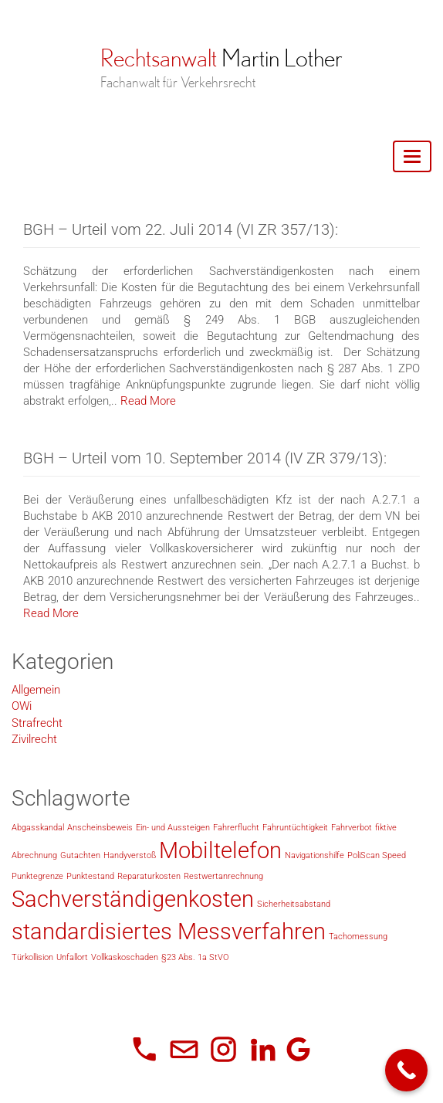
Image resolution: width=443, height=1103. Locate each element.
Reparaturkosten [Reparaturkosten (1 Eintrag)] (149, 876)
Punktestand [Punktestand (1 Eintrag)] (90, 876)
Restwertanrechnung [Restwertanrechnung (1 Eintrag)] (223, 876)
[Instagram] (223, 1049)
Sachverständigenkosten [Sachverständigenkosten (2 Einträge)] (133, 899)
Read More (148, 401)
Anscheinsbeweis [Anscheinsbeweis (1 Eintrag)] (100, 828)
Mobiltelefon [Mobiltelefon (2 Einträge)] (220, 850)
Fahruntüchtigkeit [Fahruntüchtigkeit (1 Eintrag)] (295, 828)
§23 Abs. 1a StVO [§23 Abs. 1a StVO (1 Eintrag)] (194, 957)
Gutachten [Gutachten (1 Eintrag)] (80, 855)
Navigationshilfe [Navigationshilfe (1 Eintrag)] (314, 855)
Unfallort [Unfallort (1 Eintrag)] (72, 957)
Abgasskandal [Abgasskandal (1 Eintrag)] (38, 828)
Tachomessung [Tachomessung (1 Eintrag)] (358, 937)
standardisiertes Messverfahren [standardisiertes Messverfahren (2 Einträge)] (169, 931)
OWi (22, 706)
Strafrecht (37, 723)
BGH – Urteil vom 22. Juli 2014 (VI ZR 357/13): (180, 229)
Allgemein (36, 690)
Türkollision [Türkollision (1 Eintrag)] (32, 957)
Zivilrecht (34, 739)
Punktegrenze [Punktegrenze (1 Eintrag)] (37, 876)
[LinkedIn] (263, 1049)
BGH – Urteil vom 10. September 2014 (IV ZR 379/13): (205, 458)
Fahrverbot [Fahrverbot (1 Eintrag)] (351, 828)
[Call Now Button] (406, 1070)
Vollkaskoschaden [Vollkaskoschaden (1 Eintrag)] (124, 957)
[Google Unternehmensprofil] (298, 1049)
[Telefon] (145, 1049)
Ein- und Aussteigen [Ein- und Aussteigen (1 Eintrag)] (173, 828)
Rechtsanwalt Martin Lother (221, 58)
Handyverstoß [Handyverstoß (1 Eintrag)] (129, 855)
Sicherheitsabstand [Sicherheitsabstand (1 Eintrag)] (293, 904)
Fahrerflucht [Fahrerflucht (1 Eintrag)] (236, 828)
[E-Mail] (184, 1049)
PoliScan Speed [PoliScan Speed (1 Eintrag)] (376, 855)
